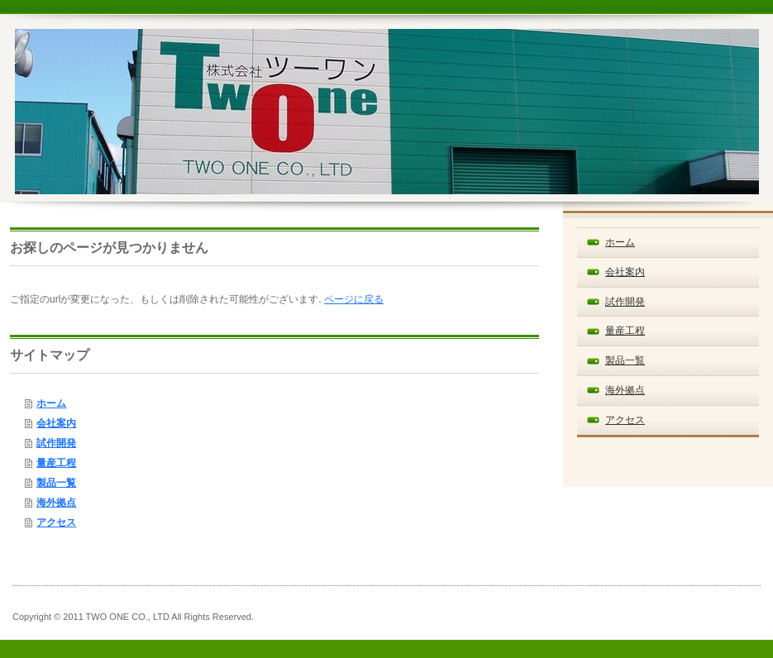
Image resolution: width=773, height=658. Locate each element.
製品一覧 (56, 483)
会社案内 (56, 423)
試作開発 (56, 443)
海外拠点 (56, 502)
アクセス (56, 522)
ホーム (51, 403)
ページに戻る (354, 299)
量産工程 (56, 463)
